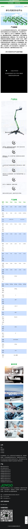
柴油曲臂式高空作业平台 (6, 476)
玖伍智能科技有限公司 (15, 526)
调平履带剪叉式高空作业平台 (6, 481)
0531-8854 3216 (19, 6)
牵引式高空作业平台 (5, 468)
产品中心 (2, 450)
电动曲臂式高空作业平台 (6, 471)
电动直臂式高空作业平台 (6, 473)
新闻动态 (2, 449)
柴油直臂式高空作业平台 (6, 475)
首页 (1, 447)
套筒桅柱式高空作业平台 (6, 480)
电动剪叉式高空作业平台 (6, 470)
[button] (25, 6)
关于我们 (2, 452)
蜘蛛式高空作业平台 (5, 466)
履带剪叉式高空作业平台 (6, 478)
